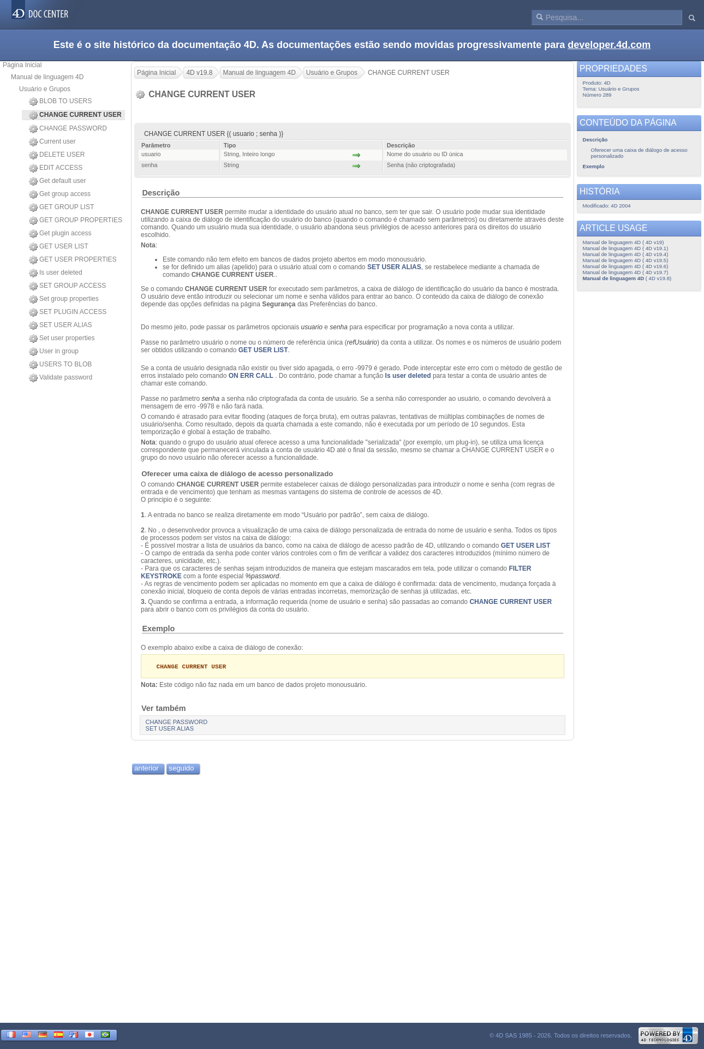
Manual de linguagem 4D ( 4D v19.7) (626, 272)
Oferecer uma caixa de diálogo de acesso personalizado (237, 474)
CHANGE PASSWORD (68, 129)
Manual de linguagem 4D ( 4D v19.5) (626, 260)
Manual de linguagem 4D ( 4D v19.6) (626, 266)
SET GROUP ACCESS (67, 286)
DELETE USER (57, 155)
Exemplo (158, 628)
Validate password (60, 378)
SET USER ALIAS (60, 325)
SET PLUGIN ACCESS (67, 312)
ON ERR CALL (251, 376)
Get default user (57, 181)
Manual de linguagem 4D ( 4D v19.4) (626, 254)
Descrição (161, 192)
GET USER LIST (58, 246)
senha (210, 398)
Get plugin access (60, 233)
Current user (52, 142)
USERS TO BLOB (60, 364)
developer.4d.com (609, 44)
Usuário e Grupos (44, 89)
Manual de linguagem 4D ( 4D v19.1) (626, 248)
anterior (146, 768)
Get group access (60, 194)
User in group (54, 351)
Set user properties (61, 338)
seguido (181, 768)
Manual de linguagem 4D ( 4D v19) (623, 242)
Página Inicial (22, 65)
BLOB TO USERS (60, 101)
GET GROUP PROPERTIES (75, 220)
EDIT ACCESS (55, 168)
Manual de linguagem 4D (47, 77)
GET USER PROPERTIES (73, 260)
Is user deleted (55, 273)
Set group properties (64, 299)
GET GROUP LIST (61, 207)
